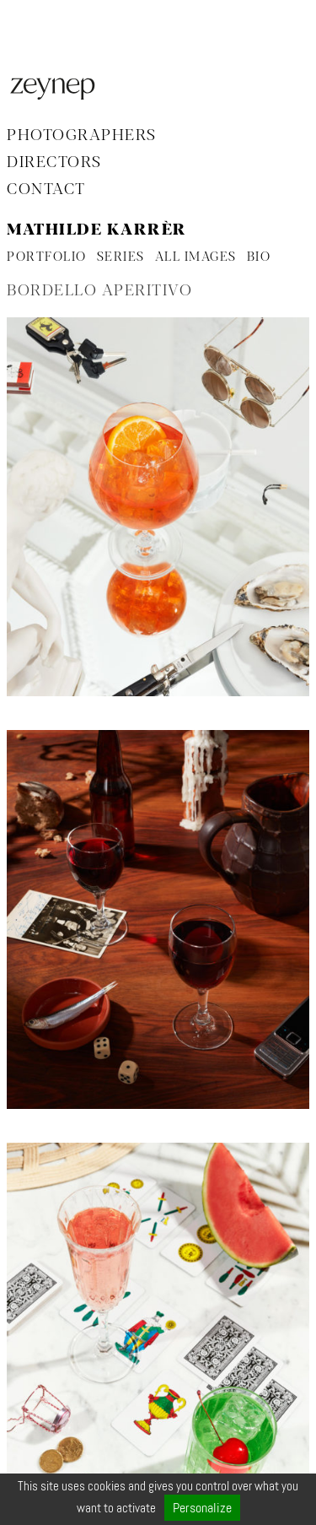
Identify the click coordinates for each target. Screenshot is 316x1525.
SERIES (121, 257)
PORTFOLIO (47, 257)
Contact (46, 190)
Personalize (202, 1508)
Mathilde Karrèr (97, 230)
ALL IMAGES (196, 257)
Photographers (82, 136)
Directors (54, 163)
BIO (259, 257)
